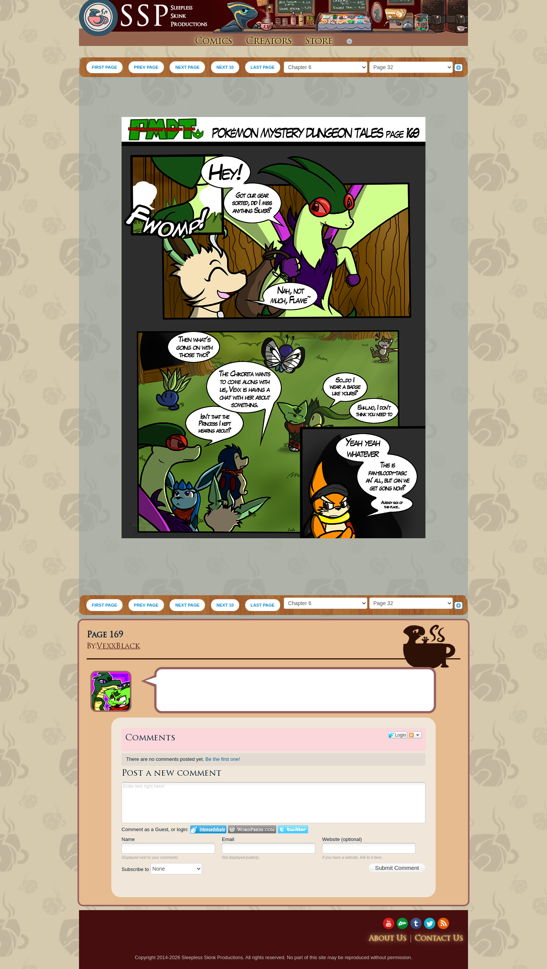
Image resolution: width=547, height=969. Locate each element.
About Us (388, 938)
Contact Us (439, 938)
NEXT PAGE (187, 67)
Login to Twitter (293, 829)
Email (228, 839)
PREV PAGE (146, 67)
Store (319, 41)
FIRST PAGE (104, 67)
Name (128, 839)
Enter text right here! (273, 802)
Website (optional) (342, 839)
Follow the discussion (415, 735)
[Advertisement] (273, 98)
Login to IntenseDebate (208, 829)
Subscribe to (162, 869)
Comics (213, 41)
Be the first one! (223, 759)
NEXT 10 (225, 67)
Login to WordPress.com (252, 829)
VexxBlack (118, 646)
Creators (269, 41)
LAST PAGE (263, 67)
